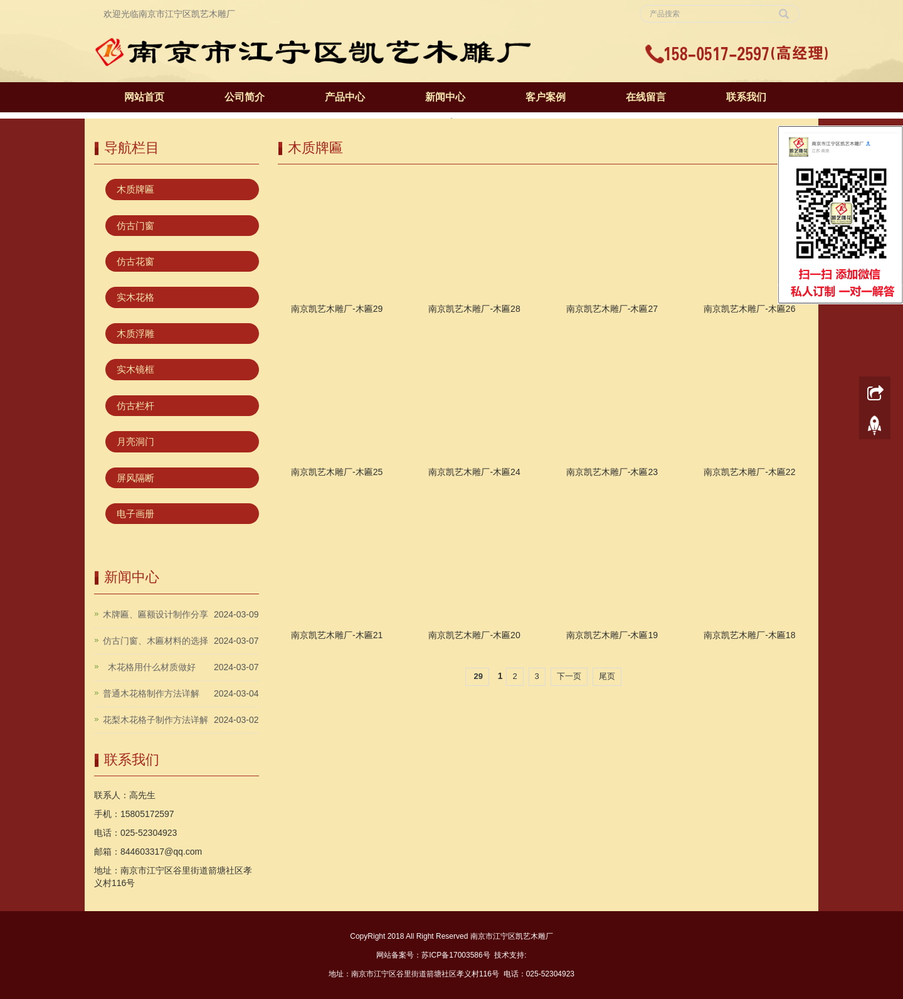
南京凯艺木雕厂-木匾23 (612, 472)
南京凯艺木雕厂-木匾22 (749, 472)
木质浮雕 (135, 333)
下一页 (569, 676)
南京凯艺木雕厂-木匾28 (474, 309)
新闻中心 (445, 97)
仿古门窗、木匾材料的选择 (155, 641)
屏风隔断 (135, 478)
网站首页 (144, 97)
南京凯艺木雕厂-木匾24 (474, 472)
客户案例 (545, 97)
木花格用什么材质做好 (149, 667)
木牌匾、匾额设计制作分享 (155, 614)
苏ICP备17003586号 (455, 955)
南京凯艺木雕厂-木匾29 (337, 309)
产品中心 (345, 97)
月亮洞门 (135, 441)
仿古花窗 (135, 261)
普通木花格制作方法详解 (151, 693)
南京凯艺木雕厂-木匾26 (749, 309)
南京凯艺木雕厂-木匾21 (337, 635)
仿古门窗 (135, 225)
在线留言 (646, 97)
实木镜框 (135, 369)
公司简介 (244, 97)
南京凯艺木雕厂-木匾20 (474, 635)
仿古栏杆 (135, 405)
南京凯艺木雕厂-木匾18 (749, 635)
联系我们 (746, 97)
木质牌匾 (135, 189)
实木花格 (135, 297)
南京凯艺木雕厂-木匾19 (612, 635)
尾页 (607, 676)
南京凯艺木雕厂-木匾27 (612, 309)
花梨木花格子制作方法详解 (155, 720)
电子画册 (135, 513)
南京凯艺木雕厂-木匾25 (337, 472)
